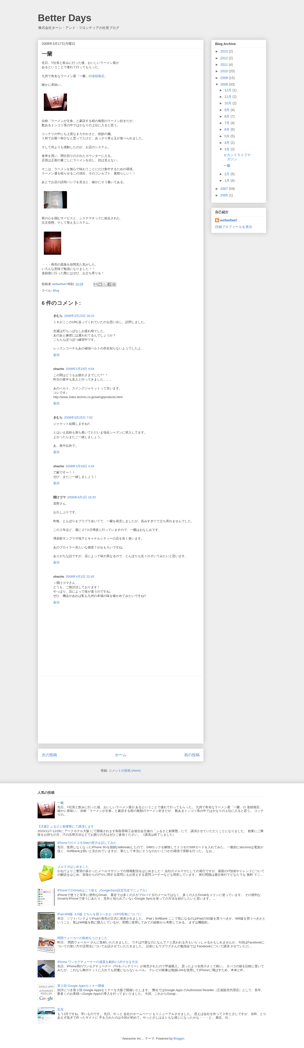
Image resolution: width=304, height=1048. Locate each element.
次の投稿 (49, 755)
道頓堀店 (98, 76)
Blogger (178, 1038)
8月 (227, 116)
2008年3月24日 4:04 (80, 369)
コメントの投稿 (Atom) (125, 770)
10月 (228, 103)
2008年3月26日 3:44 (80, 466)
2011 (224, 65)
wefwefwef (228, 220)
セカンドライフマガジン (237, 157)
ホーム (120, 755)
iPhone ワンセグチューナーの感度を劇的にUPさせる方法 (97, 962)
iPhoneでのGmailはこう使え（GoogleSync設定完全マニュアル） (103, 890)
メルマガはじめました (73, 866)
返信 (56, 355)
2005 (224, 195)
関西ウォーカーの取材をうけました (82, 938)
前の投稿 (192, 755)
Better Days (64, 18)
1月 (227, 180)
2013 (224, 51)
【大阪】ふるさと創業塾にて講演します (66, 826)
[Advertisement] (121, 710)
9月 (227, 110)
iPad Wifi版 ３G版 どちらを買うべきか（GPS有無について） (100, 914)
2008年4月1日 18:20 (81, 497)
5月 (227, 136)
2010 (224, 71)
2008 (224, 84)
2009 (224, 78)
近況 (60, 1009)
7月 (227, 123)
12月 (228, 90)
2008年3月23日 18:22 (79, 316)
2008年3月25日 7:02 (78, 417)
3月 (227, 149)
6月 (227, 129)
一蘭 (227, 165)
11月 (228, 97)
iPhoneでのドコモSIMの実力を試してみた (87, 843)
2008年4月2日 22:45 (80, 576)
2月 (227, 174)
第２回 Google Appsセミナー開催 (80, 986)
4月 (227, 143)
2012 (224, 58)
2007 (224, 189)
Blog (56, 290)
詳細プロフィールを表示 (233, 227)
